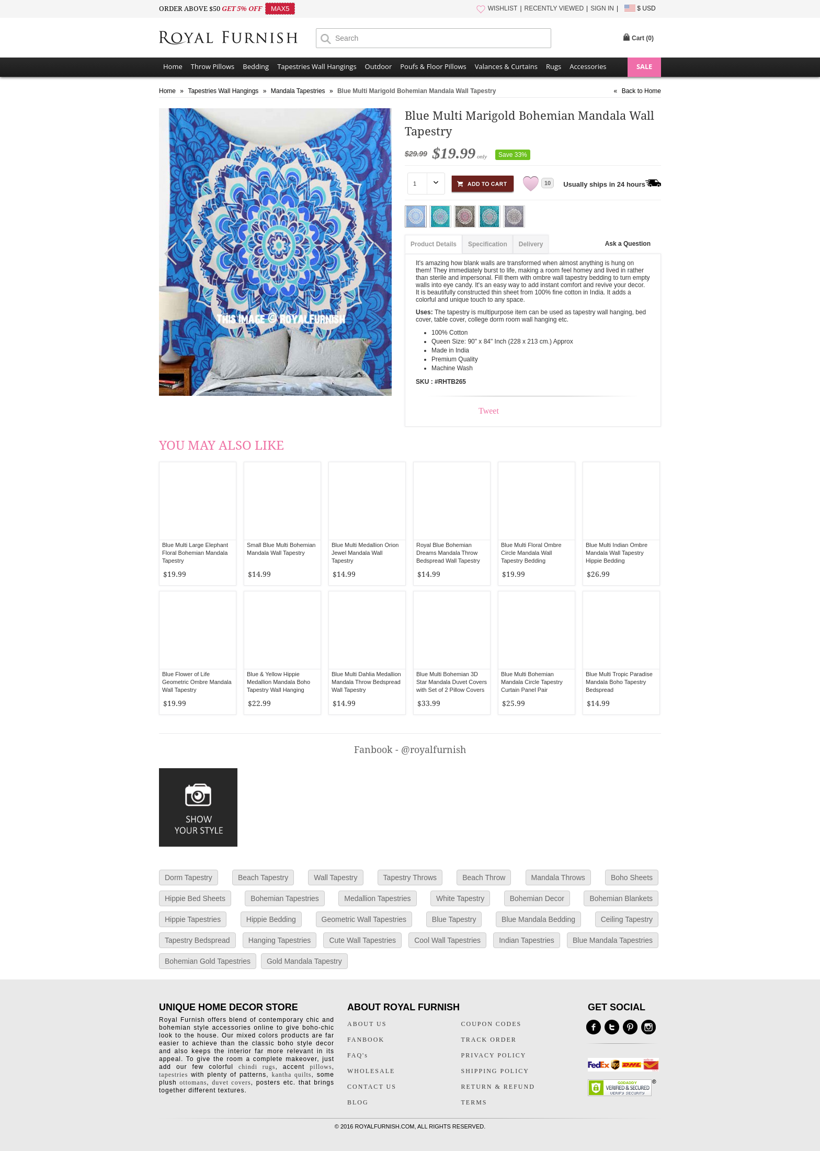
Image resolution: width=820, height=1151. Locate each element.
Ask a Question (628, 243)
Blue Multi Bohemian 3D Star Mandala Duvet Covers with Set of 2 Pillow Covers (451, 682)
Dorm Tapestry (188, 877)
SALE (644, 66)
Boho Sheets (632, 877)
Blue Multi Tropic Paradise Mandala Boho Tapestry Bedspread (619, 682)
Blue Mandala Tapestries (613, 940)
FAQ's (357, 1055)
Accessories (588, 66)
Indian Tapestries (526, 940)
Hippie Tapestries (193, 919)
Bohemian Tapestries (284, 898)
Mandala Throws (558, 877)
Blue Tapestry (454, 919)
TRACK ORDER (489, 1039)
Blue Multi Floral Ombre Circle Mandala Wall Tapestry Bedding (531, 553)
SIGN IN (602, 8)
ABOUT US (366, 1024)
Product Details (434, 244)
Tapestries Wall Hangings (316, 66)
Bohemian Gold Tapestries (207, 961)
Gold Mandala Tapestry (304, 961)
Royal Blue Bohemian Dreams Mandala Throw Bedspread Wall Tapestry (448, 553)
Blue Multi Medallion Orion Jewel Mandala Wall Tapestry (365, 553)
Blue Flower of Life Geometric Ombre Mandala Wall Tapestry (197, 682)
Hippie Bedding (271, 919)
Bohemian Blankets (621, 898)
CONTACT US (371, 1086)
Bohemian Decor (537, 898)
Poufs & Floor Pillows (433, 66)
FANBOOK (365, 1039)
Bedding (256, 66)
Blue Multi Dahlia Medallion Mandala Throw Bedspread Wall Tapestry (366, 682)
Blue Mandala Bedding (538, 919)
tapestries (173, 1074)
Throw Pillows (212, 66)
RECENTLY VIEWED (554, 8)
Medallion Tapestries (377, 898)
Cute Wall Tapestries (362, 940)
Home (173, 66)
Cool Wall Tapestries (447, 940)
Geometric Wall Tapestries (364, 919)
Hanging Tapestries (279, 940)
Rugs (553, 66)
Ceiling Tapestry (627, 919)
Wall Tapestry (335, 877)
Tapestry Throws (410, 877)
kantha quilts (291, 1074)
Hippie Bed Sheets (195, 898)
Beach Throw (483, 877)
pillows (321, 1066)
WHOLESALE (371, 1071)
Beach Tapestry (263, 877)
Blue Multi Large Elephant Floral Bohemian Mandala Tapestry (195, 553)
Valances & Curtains (506, 66)
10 (547, 183)
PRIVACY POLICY (494, 1055)
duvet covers (231, 1082)
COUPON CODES (491, 1024)
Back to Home (641, 91)
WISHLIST (503, 8)
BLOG (358, 1102)
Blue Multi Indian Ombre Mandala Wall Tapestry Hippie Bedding (616, 553)
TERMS (474, 1102)
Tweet (489, 410)
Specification (487, 244)
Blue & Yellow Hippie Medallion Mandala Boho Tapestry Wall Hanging (278, 682)
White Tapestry (460, 898)
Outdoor (378, 66)
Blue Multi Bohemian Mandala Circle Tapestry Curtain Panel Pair (532, 682)
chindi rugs (256, 1066)
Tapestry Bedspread (197, 940)
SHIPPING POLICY (495, 1071)
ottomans (193, 1082)
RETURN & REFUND (498, 1086)
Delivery (531, 244)
